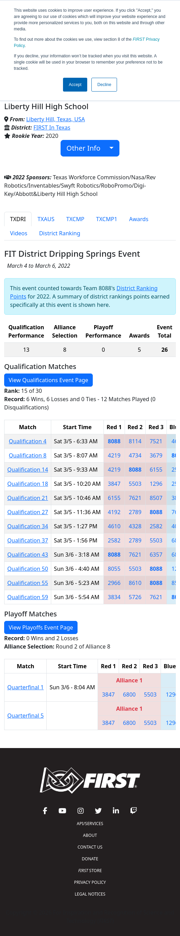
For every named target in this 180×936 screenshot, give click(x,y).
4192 (114, 512)
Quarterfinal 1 (25, 687)
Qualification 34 (27, 526)
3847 (114, 484)
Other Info (87, 148)
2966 (114, 583)
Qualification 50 (27, 569)
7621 (135, 498)
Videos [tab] (18, 233)
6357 (156, 554)
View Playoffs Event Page (41, 627)
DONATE (90, 859)
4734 (135, 455)
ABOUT (90, 835)
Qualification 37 (27, 540)
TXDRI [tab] (18, 219)
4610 (114, 526)
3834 (114, 597)
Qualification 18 (27, 484)
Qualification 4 (28, 441)
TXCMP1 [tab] (106, 219)
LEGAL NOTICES (90, 894)
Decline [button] (104, 84)
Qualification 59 (27, 597)
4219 (114, 455)
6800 (129, 694)
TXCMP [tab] (75, 219)
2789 (135, 512)
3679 (156, 455)
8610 (135, 583)
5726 (135, 597)
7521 (156, 441)
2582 (156, 526)
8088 (114, 441)
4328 (135, 526)
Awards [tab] (138, 219)
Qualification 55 (27, 583)
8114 (135, 441)
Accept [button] (75, 84)
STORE (90, 870)
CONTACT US (90, 847)
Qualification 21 (27, 498)
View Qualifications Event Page (48, 380)
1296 (156, 484)
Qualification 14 (27, 469)
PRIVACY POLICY (90, 882)
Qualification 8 (28, 455)
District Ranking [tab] (59, 233)
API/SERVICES (90, 823)
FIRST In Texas (52, 127)
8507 (156, 498)
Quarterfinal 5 (25, 715)
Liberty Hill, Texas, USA (55, 119)
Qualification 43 (27, 554)
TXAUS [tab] (45, 219)
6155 (156, 469)
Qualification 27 (27, 512)
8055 (114, 569)
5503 (135, 484)
